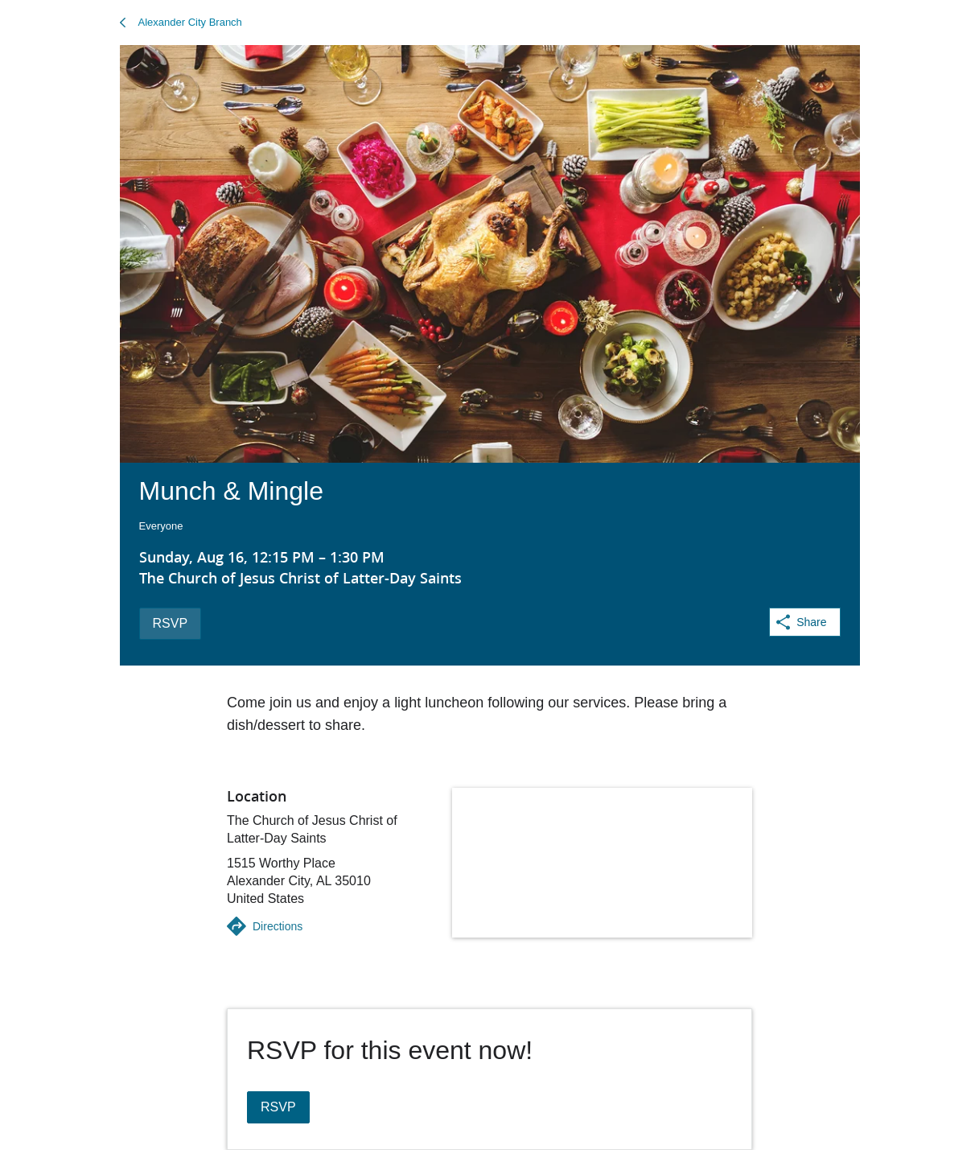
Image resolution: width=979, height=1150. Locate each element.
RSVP (170, 623)
